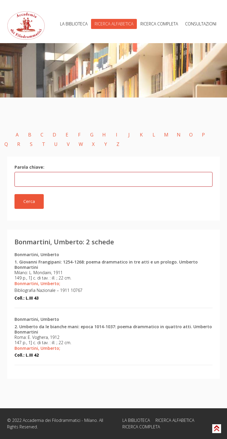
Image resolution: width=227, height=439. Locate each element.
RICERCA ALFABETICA (114, 24)
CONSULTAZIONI (200, 24)
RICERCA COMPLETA (159, 24)
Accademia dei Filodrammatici (51, 420)
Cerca (29, 201)
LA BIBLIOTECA (73, 24)
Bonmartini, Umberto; (37, 283)
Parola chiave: (29, 167)
